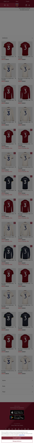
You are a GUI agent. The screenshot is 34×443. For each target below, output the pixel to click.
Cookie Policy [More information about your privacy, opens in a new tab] (22, 435)
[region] (17, 436)
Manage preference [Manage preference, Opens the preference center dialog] (17, 441)
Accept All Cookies (17, 438)
